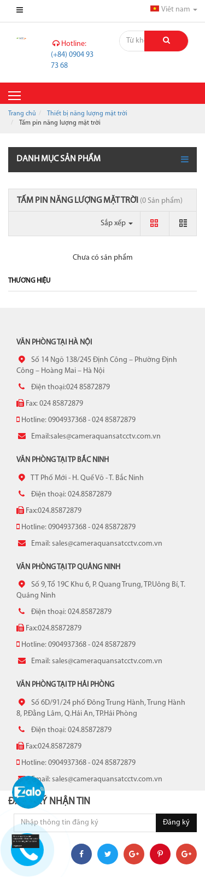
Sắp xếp (117, 223)
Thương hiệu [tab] (29, 280)
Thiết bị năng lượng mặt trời (87, 113)
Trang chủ (22, 113)
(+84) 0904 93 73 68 (72, 55)
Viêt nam (173, 9)
